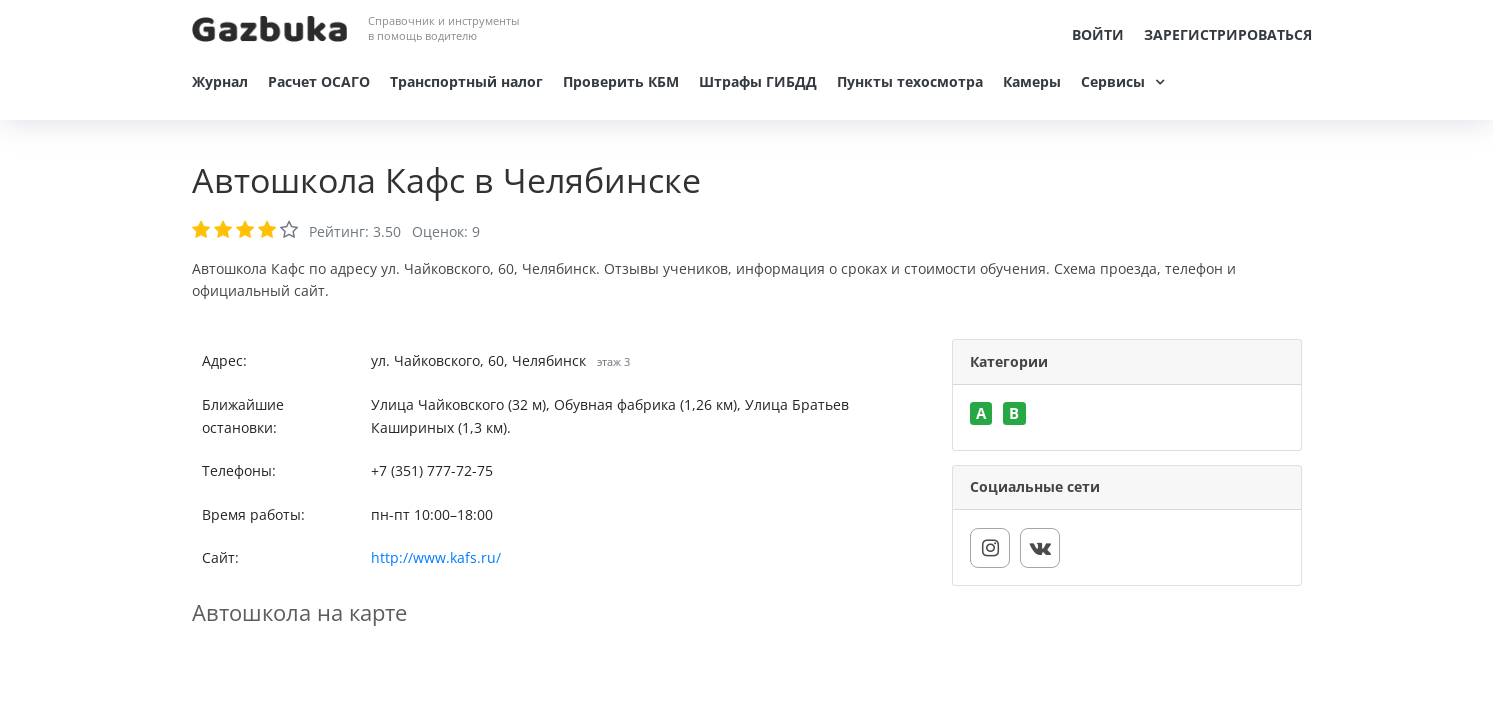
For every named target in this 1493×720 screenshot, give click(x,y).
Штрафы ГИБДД (758, 81)
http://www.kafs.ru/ (436, 557)
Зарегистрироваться (1228, 34)
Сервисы (1113, 81)
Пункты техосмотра (910, 81)
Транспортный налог (466, 81)
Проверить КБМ (621, 81)
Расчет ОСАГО (319, 81)
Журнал (220, 81)
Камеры (1032, 81)
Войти (1098, 34)
